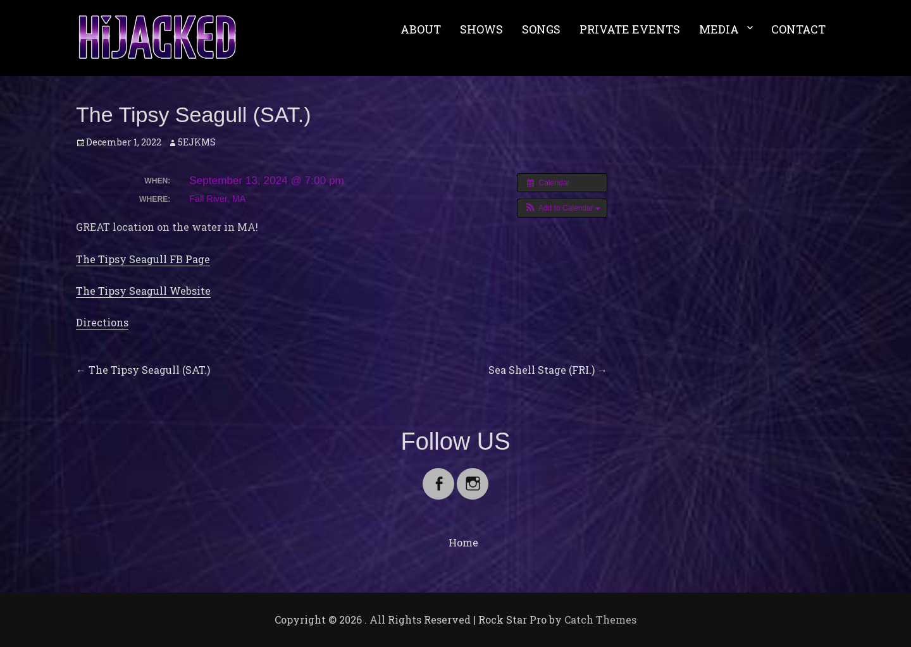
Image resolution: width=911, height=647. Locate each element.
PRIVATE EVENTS (629, 29)
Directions (102, 322)
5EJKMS (197, 142)
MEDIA (719, 29)
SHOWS (481, 29)
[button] (562, 208)
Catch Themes (600, 619)
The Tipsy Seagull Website (143, 290)
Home (463, 542)
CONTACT (798, 29)
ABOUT (420, 29)
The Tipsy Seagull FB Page (143, 259)
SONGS (541, 29)
